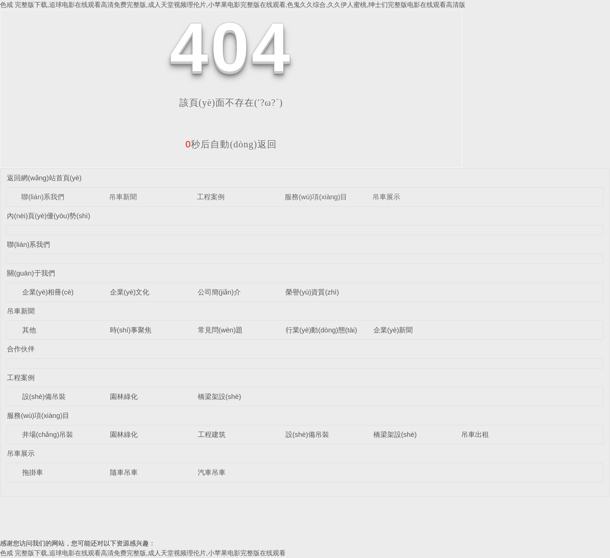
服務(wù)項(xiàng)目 (316, 197)
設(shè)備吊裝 (44, 396)
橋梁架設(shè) (219, 396)
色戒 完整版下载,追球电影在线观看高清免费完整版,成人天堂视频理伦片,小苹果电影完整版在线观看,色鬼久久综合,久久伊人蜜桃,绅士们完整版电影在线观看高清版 (232, 4)
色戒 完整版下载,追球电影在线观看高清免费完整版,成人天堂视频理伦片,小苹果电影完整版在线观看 (143, 553)
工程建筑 (212, 434)
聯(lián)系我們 (42, 197)
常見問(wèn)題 (220, 330)
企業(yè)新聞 (393, 330)
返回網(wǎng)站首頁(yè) (44, 178)
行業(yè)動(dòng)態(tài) (321, 330)
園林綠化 (124, 396)
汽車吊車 (212, 472)
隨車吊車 (124, 472)
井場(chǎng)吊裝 (47, 434)
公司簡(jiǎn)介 (219, 292)
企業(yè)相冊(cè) (48, 292)
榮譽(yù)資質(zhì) (312, 292)
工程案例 (211, 197)
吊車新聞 (123, 197)
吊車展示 (386, 197)
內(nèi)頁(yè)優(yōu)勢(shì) (48, 216)
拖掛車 (32, 472)
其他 (29, 330)
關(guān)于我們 (31, 273)
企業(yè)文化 (130, 292)
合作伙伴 (21, 349)
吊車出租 (475, 434)
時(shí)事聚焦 (131, 330)
